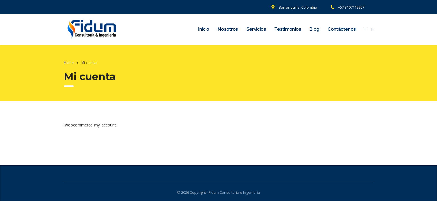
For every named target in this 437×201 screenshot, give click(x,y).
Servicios (256, 29)
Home (69, 62)
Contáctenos (341, 29)
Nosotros (228, 29)
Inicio (203, 29)
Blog (314, 29)
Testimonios (287, 29)
